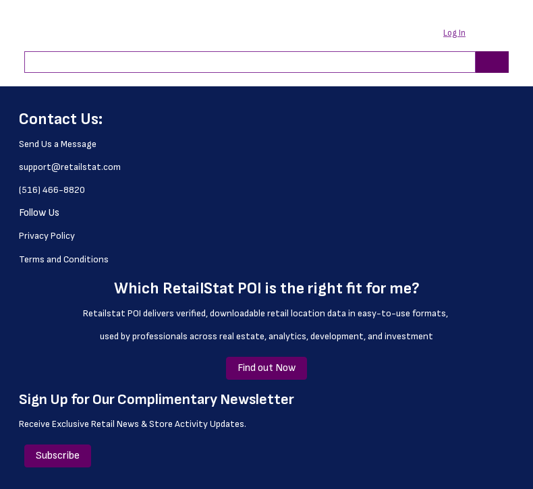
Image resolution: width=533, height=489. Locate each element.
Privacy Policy (47, 235)
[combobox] (244, 62)
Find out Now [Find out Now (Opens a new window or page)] (266, 368)
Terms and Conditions (64, 259)
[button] (462, 33)
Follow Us (39, 212)
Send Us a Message (57, 144)
